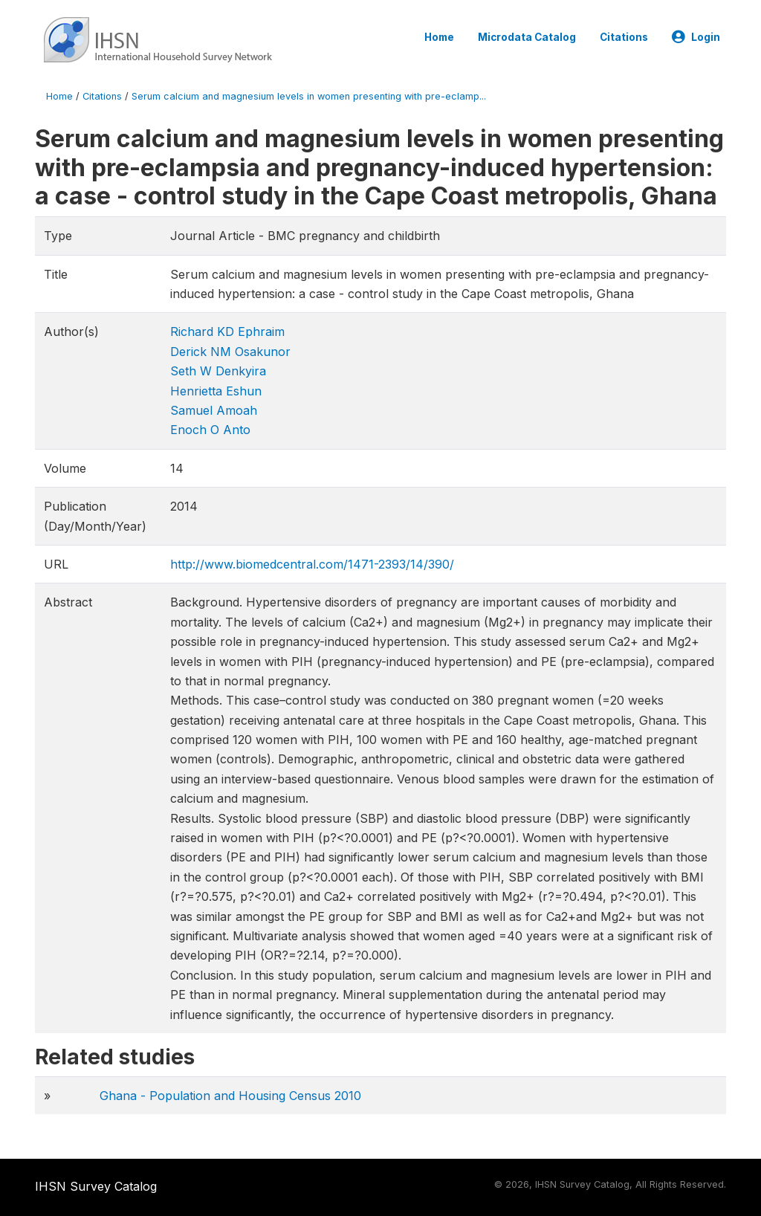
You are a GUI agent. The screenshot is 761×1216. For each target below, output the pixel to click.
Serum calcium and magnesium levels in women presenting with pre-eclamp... (309, 96)
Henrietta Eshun (216, 391)
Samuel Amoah (213, 410)
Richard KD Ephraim (227, 331)
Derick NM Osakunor (230, 351)
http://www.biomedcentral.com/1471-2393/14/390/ (312, 564)
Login (696, 37)
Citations (624, 37)
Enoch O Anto (210, 429)
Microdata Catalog (527, 37)
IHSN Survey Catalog (96, 1186)
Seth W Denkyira (218, 370)
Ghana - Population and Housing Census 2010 (230, 1095)
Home (439, 37)
